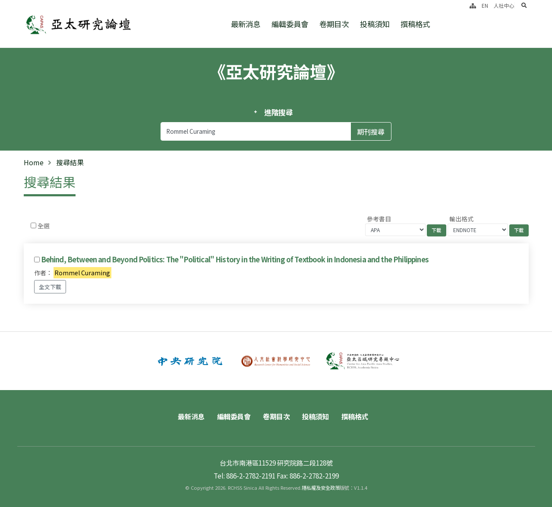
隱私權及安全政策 (321, 487)
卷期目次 (334, 24)
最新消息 (245, 24)
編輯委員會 (289, 24)
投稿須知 (374, 24)
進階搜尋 (278, 112)
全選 (44, 225)
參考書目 (379, 218)
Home (34, 162)
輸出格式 (461, 218)
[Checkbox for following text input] (33, 225)
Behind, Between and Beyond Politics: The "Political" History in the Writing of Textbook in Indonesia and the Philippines (235, 259)
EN (485, 5)
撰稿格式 (415, 24)
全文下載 (50, 287)
